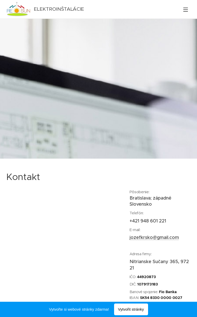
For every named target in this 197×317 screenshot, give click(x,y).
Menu (185, 9)
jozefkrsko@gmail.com (154, 237)
